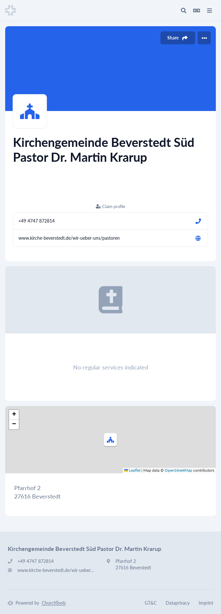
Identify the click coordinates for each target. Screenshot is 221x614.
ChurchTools (54, 603)
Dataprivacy (178, 603)
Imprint (206, 603)
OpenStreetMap (178, 470)
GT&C (151, 603)
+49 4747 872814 (36, 221)
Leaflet (132, 470)
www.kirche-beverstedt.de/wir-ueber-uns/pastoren (69, 238)
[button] (110, 439)
